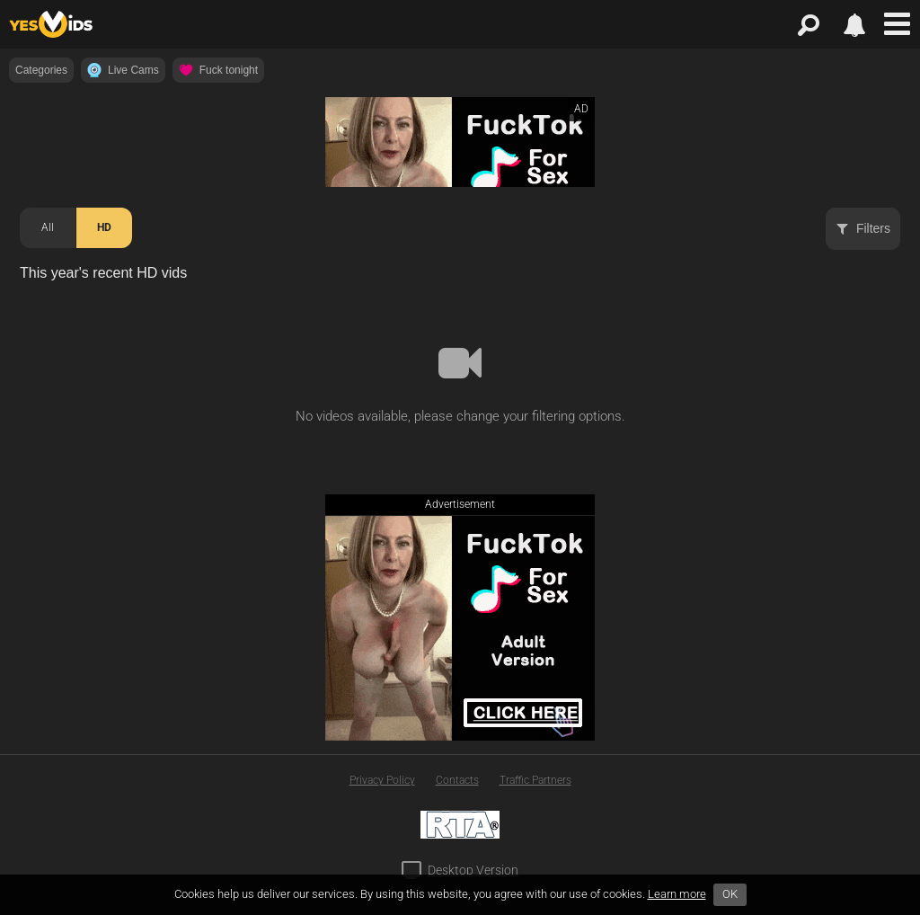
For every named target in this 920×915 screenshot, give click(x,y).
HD (104, 227)
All (47, 227)
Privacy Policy (382, 780)
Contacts (457, 780)
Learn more (677, 894)
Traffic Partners (535, 780)
